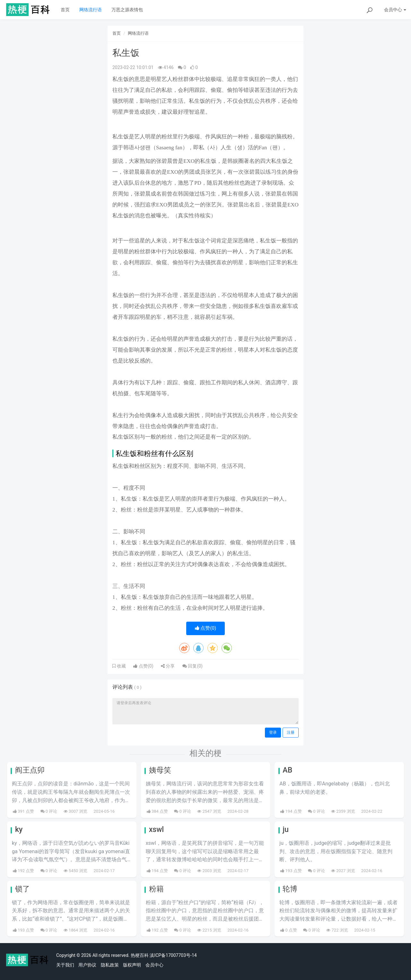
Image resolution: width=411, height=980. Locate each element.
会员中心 (154, 964)
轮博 (290, 889)
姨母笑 (160, 770)
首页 (65, 9)
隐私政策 (110, 964)
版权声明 (132, 964)
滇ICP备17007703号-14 (173, 955)
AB (287, 770)
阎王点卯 (30, 770)
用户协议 (87, 964)
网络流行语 (90, 9)
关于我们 (65, 964)
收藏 (121, 666)
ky (18, 829)
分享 (168, 666)
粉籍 (156, 889)
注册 (290, 732)
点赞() (205, 628)
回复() (192, 666)
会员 (395, 9)
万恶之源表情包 (127, 9)
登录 (273, 732)
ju (286, 829)
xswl (156, 829)
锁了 (22, 889)
